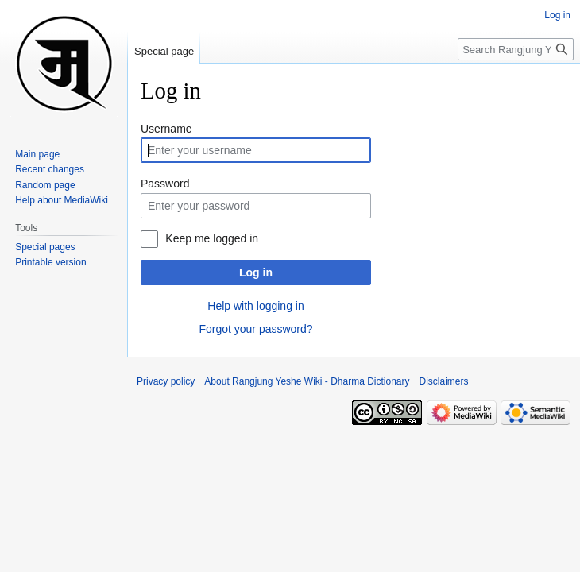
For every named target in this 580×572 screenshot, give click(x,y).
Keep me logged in (211, 238)
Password (165, 183)
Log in (256, 272)
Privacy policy (166, 381)
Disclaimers (444, 381)
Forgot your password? (255, 329)
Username (166, 128)
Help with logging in (255, 306)
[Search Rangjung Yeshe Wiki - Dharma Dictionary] (516, 49)
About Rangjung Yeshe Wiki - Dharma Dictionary (306, 381)
